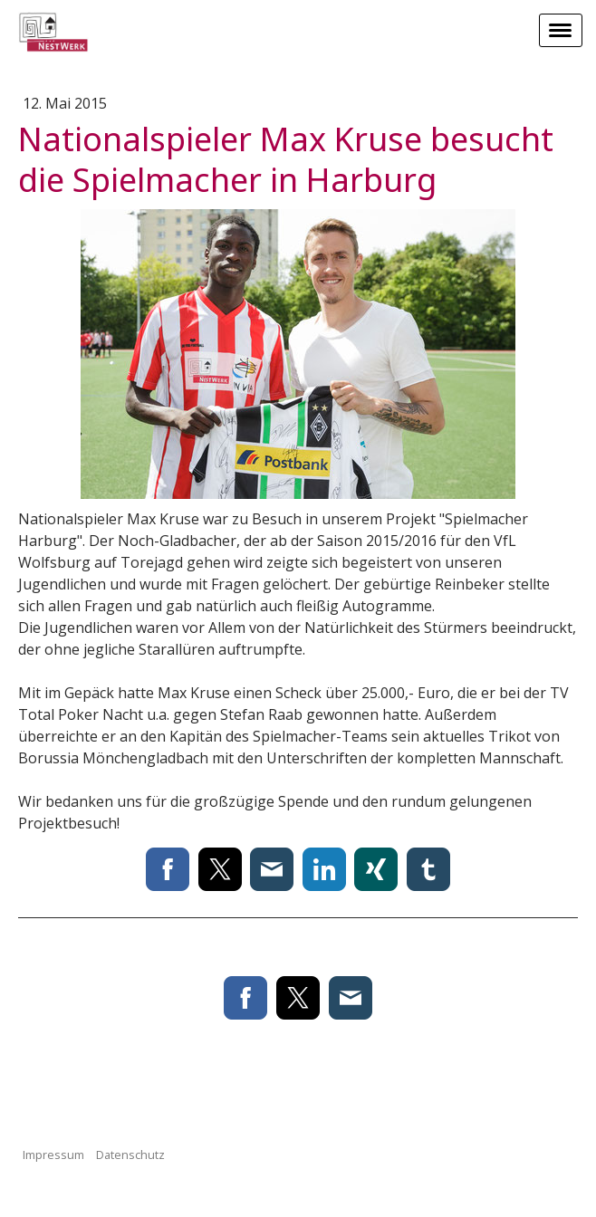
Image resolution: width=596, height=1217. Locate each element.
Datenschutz (130, 1154)
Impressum (53, 1154)
